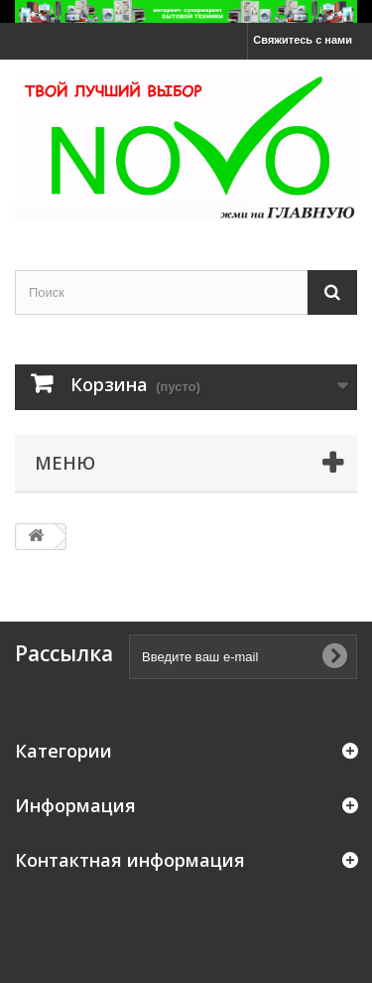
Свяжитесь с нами (302, 40)
